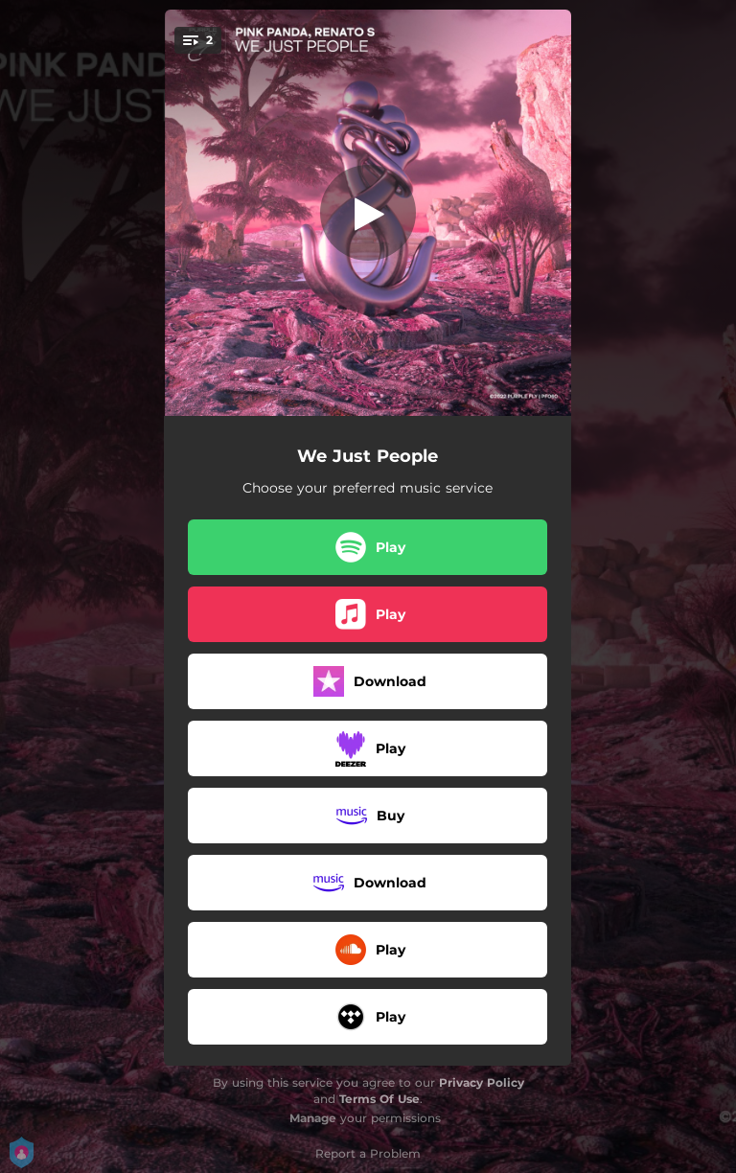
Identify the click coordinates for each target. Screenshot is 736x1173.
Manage (312, 1118)
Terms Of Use (379, 1099)
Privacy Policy (481, 1082)
